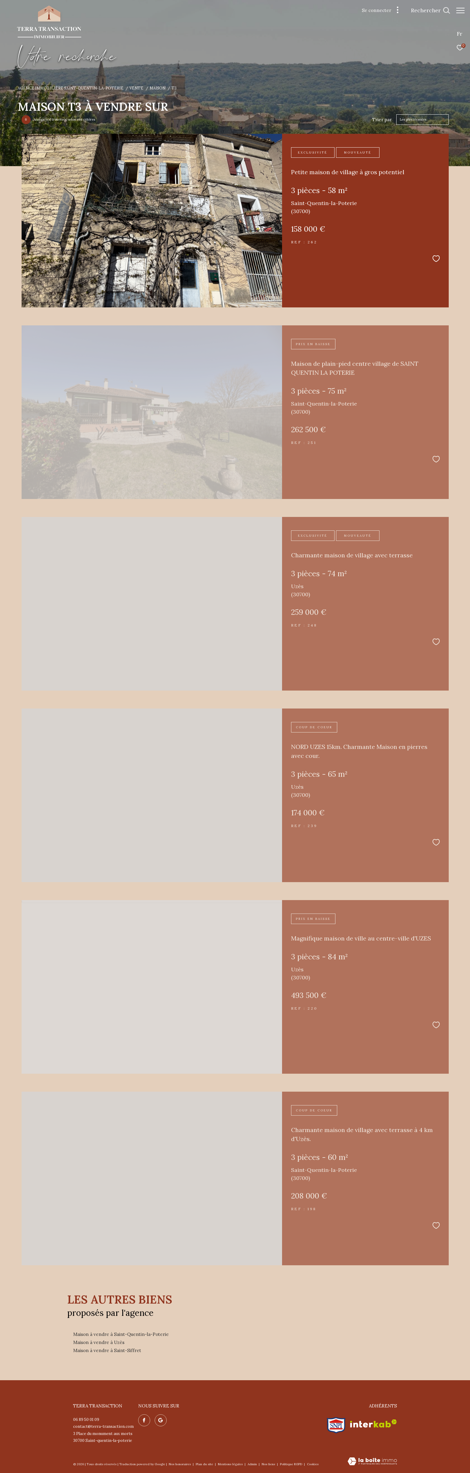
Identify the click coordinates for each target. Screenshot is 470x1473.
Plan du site (205, 1464)
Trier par (382, 119)
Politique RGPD (291, 1464)
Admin (253, 1464)
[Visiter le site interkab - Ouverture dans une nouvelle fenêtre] (373, 1423)
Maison (157, 88)
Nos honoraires (180, 1464)
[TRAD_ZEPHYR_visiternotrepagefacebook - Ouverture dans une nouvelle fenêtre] (144, 1420)
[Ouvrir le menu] (460, 10)
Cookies (313, 1464)
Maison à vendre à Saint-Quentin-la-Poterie (121, 1334)
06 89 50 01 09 (86, 1419)
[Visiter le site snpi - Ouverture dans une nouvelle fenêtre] (336, 1423)
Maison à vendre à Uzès (98, 1342)
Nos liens (269, 1464)
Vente (136, 88)
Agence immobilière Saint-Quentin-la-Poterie (70, 88)
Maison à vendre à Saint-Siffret (107, 1350)
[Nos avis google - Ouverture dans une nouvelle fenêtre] (161, 1420)
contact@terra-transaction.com (103, 1426)
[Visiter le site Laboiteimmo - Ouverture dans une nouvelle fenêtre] (372, 1461)
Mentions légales (231, 1464)
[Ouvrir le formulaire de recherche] (427, 10)
